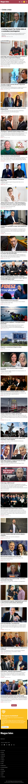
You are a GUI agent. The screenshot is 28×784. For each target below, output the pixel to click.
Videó (2, 763)
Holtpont (2, 759)
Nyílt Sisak (3, 756)
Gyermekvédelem (4, 767)
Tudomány (3, 776)
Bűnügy (2, 769)
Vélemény (3, 754)
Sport (2, 774)
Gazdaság (3, 771)
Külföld (2, 761)
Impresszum (3, 738)
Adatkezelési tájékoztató (15, 782)
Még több (14, 705)
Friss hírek (3, 750)
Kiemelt (2, 752)
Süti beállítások (21, 782)
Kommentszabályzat (7, 782)
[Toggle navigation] (26, 2)
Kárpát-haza (3, 765)
